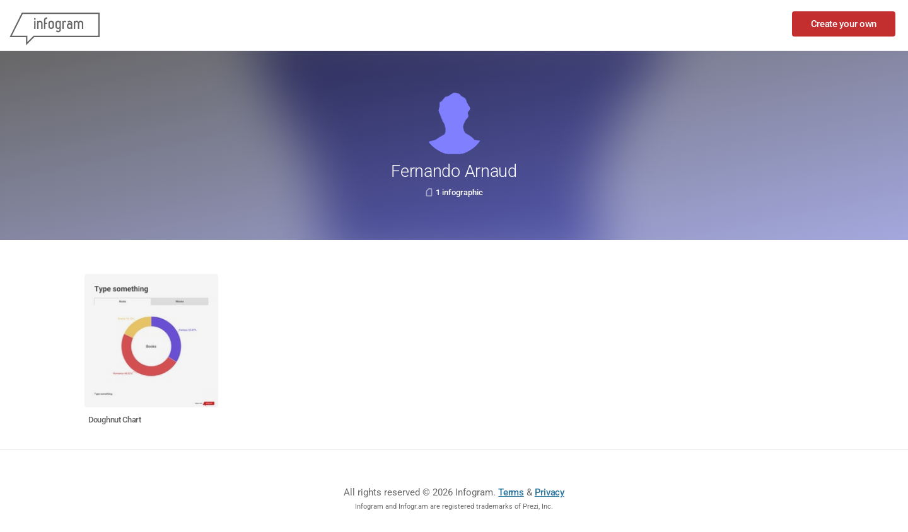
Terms (511, 492)
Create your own (844, 24)
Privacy (549, 492)
